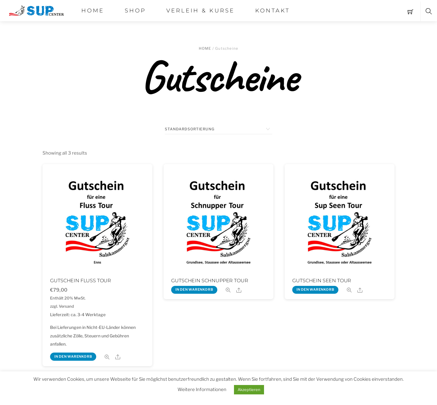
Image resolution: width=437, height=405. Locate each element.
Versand (66, 306)
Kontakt (272, 10)
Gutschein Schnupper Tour (209, 280)
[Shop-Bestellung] (218, 129)
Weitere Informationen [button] (202, 389)
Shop (135, 10)
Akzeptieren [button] (249, 389)
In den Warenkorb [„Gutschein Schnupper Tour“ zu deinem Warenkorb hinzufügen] (194, 289)
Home (92, 10)
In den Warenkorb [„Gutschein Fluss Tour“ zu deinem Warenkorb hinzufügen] (73, 356)
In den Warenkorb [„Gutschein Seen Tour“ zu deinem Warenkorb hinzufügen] (315, 289)
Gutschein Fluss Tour (80, 280)
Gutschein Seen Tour (321, 280)
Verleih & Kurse (200, 10)
